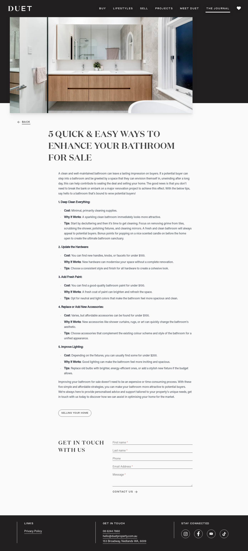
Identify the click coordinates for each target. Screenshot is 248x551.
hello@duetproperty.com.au (120, 536)
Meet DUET (189, 8)
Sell (144, 8)
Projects (164, 8)
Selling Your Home (74, 413)
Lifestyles (123, 8)
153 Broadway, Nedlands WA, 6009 (124, 541)
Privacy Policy (33, 531)
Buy (102, 8)
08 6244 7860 (111, 531)
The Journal (218, 9)
